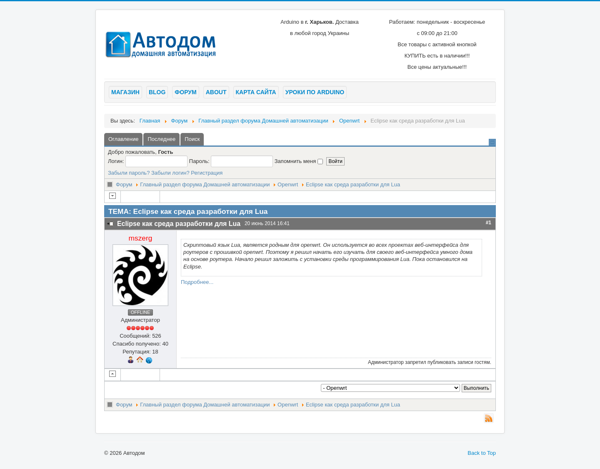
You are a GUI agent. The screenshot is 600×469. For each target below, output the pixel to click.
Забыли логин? (170, 173)
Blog (157, 92)
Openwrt (288, 184)
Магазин (125, 92)
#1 (488, 223)
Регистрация (206, 173)
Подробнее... (197, 282)
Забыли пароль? (129, 173)
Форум (185, 92)
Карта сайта (256, 92)
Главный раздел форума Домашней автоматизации (205, 184)
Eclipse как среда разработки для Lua (353, 184)
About (216, 92)
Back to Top (482, 453)
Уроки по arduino (314, 92)
